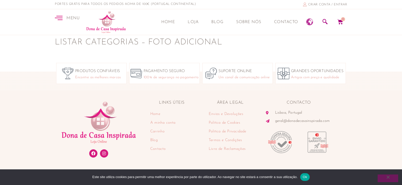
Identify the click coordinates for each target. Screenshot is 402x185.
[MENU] (59, 18)
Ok (305, 177)
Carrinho (157, 131)
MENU (72, 18)
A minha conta (163, 123)
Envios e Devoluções (226, 114)
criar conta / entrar (327, 4)
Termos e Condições (225, 140)
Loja (193, 22)
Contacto (286, 22)
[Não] (388, 178)
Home (168, 22)
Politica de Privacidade (227, 131)
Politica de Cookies (224, 123)
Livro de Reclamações (227, 149)
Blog (217, 22)
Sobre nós (248, 22)
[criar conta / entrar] (305, 4)
